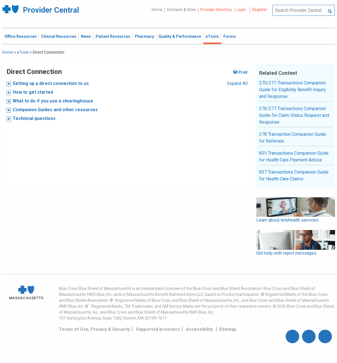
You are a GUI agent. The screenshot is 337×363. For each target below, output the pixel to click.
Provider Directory (216, 9)
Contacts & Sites (181, 9)
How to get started (33, 92)
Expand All (237, 83)
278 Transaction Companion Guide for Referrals (292, 138)
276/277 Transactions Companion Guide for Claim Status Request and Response (294, 115)
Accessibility (199, 329)
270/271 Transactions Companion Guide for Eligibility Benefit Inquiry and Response (292, 89)
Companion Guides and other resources (55, 109)
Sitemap (227, 329)
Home (157, 9)
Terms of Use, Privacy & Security (94, 329)
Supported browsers (158, 329)
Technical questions (34, 118)
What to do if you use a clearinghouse (53, 101)
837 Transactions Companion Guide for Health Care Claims (294, 175)
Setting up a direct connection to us (51, 83)
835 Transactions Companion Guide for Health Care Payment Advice (294, 156)
